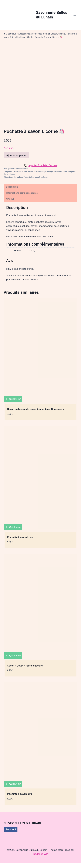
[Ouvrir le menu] (74, 14)
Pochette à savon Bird (19, 793)
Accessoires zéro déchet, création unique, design (33, 171)
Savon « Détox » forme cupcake (25, 665)
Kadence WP (40, 853)
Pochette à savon (30, 177)
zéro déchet (43, 177)
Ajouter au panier (16, 155)
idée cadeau (18, 177)
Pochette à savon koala (20, 537)
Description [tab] (12, 186)
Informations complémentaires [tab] (22, 193)
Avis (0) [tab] (10, 199)
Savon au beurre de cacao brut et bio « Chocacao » (35, 409)
